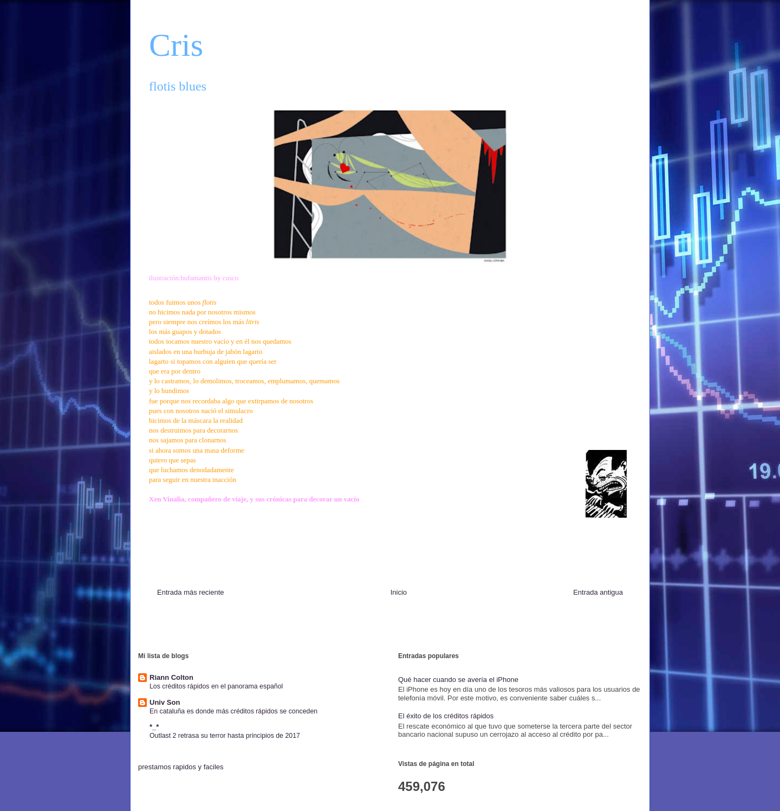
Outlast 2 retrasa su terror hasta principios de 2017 (225, 735)
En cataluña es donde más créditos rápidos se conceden (233, 711)
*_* (154, 727)
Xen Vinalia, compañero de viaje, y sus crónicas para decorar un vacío (254, 499)
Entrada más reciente (190, 592)
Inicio (399, 592)
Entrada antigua (598, 592)
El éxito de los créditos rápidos (445, 716)
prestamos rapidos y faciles (181, 767)
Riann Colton (171, 677)
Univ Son (165, 702)
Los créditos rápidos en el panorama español (216, 686)
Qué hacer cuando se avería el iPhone (458, 679)
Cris (176, 45)
